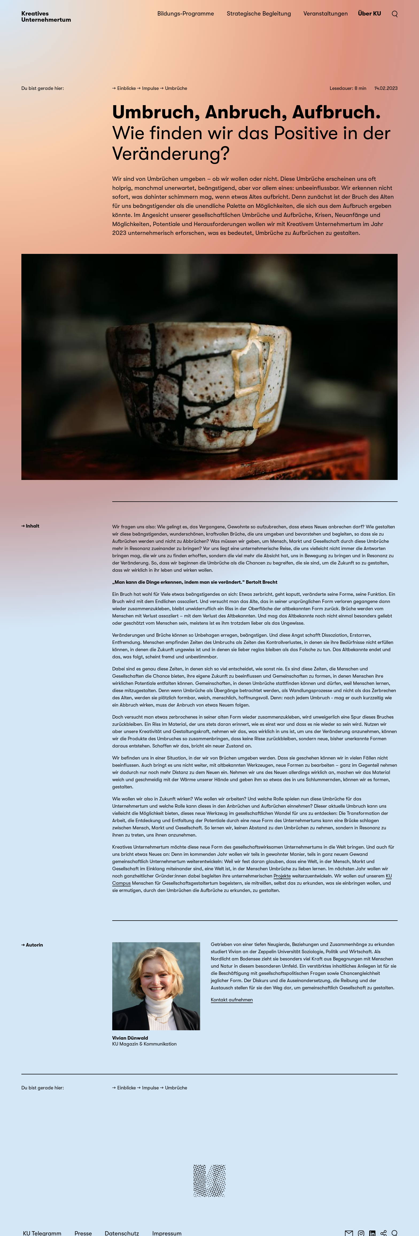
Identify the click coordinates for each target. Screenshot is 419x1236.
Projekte (282, 876)
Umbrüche (176, 88)
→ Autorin (32, 945)
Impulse (150, 88)
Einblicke (126, 88)
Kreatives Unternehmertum (46, 17)
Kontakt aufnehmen (232, 999)
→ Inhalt (30, 526)
